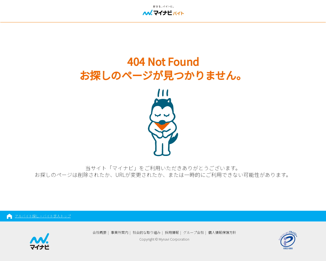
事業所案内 (119, 232)
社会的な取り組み (147, 232)
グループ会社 (193, 232)
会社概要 (100, 232)
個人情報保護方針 (222, 232)
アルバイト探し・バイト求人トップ (43, 216)
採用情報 (172, 232)
